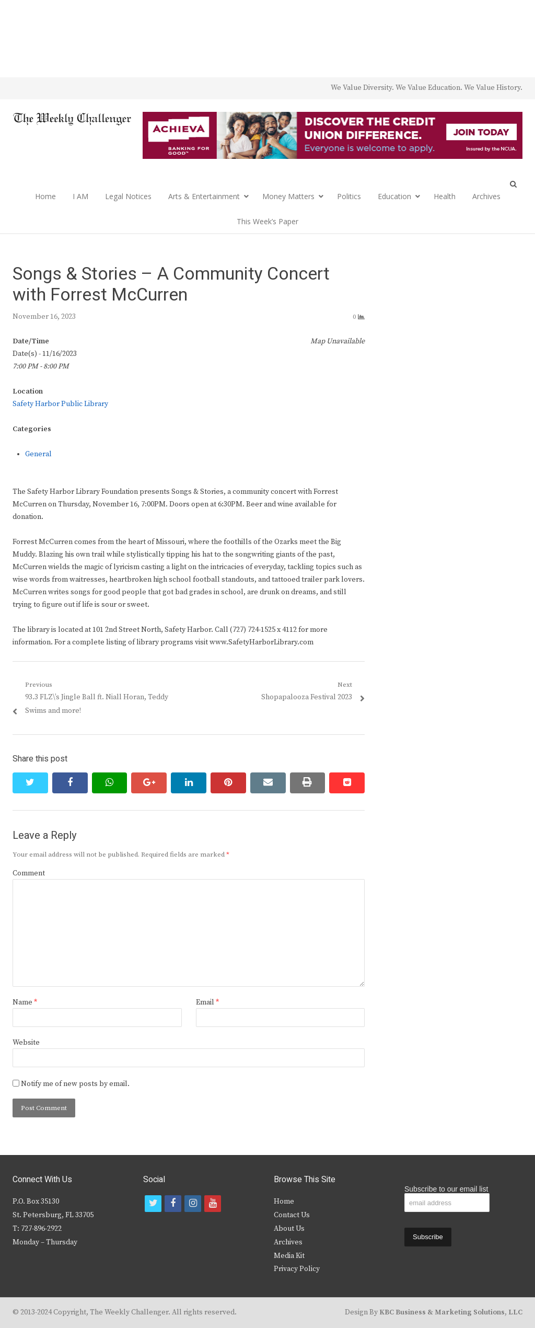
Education (394, 196)
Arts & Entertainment (204, 196)
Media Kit (289, 1256)
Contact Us (292, 1215)
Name (25, 1002)
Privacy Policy (297, 1269)
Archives (486, 196)
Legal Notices (128, 196)
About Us (289, 1228)
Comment (29, 873)
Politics (349, 196)
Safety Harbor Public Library (60, 404)
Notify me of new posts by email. (75, 1084)
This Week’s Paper (267, 221)
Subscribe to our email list (446, 1189)
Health (445, 196)
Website (26, 1042)
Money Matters (288, 196)
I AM (80, 196)
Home (45, 196)
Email (207, 1002)
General (38, 454)
